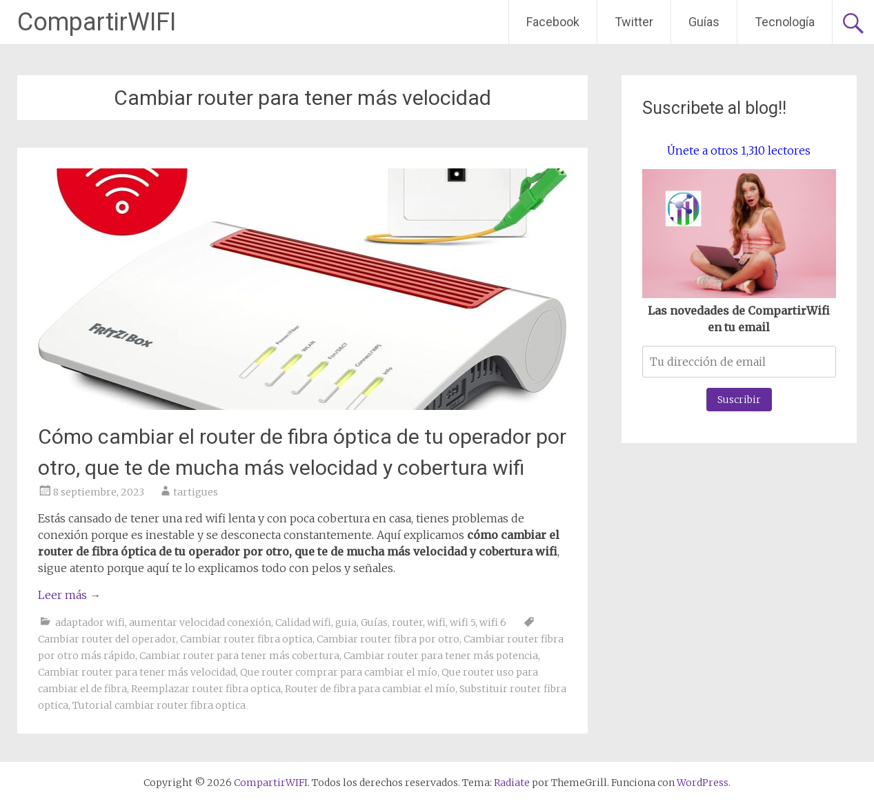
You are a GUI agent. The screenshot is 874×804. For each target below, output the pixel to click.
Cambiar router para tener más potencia (441, 655)
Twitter (634, 21)
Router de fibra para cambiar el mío (370, 689)
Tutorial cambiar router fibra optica (159, 705)
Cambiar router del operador (107, 639)
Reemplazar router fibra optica (206, 689)
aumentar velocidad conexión (200, 622)
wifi (436, 622)
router (407, 622)
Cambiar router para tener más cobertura (239, 655)
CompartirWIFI (96, 22)
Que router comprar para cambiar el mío (338, 672)
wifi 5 (462, 622)
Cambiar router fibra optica (246, 639)
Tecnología (785, 21)
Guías (703, 21)
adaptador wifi (90, 622)
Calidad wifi (303, 622)
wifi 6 (492, 622)
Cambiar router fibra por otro (388, 639)
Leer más (69, 595)
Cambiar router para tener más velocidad (137, 672)
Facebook (552, 21)
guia (346, 622)
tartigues (195, 492)
